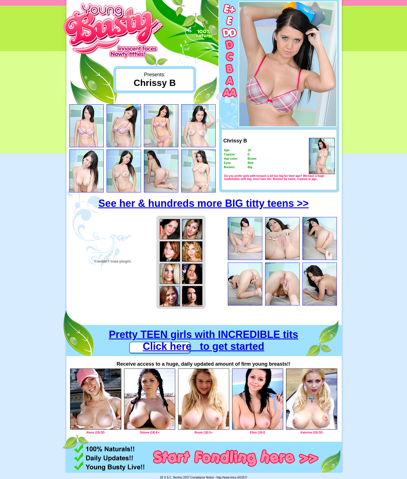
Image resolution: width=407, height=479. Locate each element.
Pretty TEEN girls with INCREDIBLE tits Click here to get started (203, 340)
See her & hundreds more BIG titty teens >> (203, 203)
